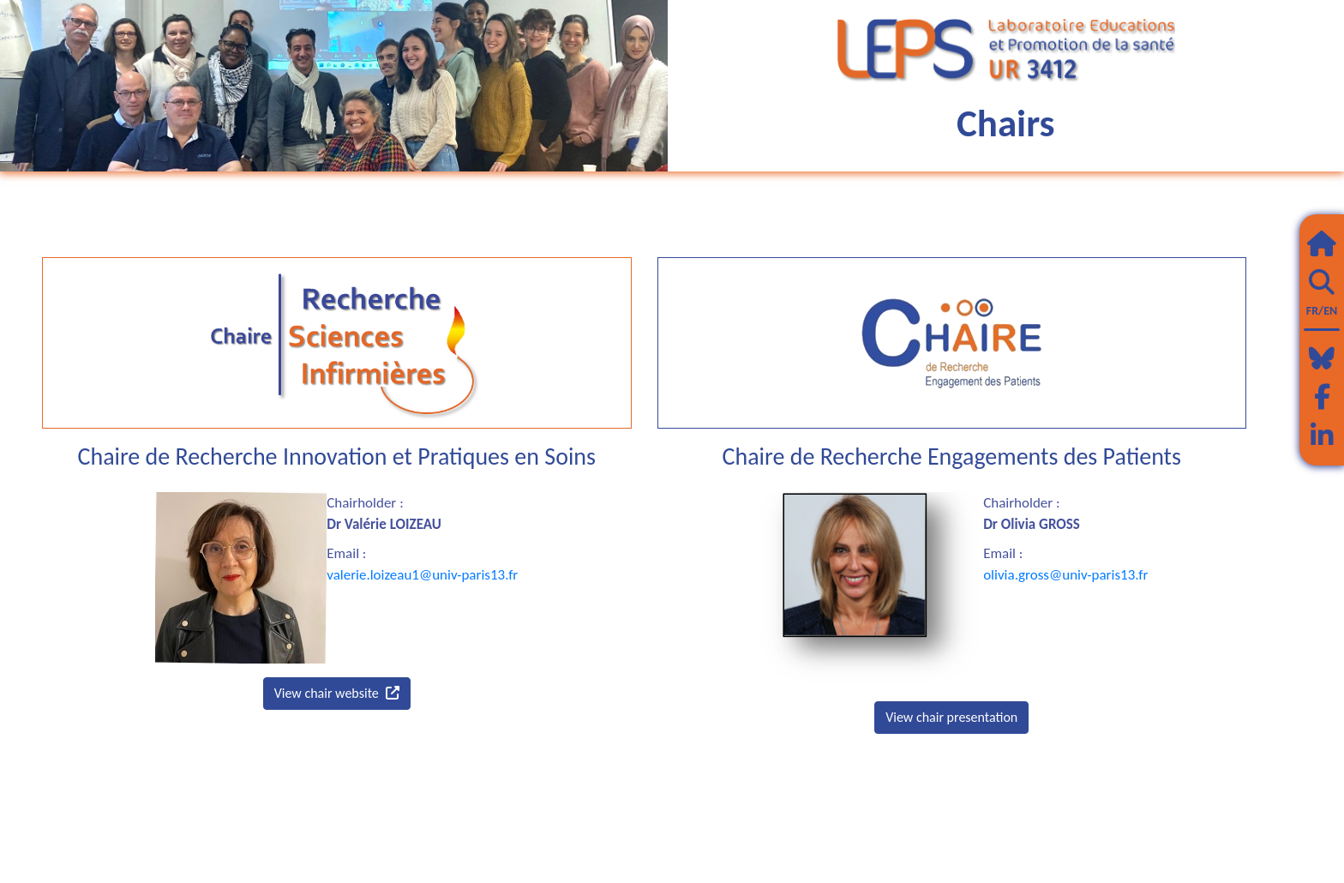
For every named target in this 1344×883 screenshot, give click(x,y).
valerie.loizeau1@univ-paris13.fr (422, 575)
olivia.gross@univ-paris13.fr (1065, 575)
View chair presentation (951, 717)
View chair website (336, 693)
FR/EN (1321, 310)
